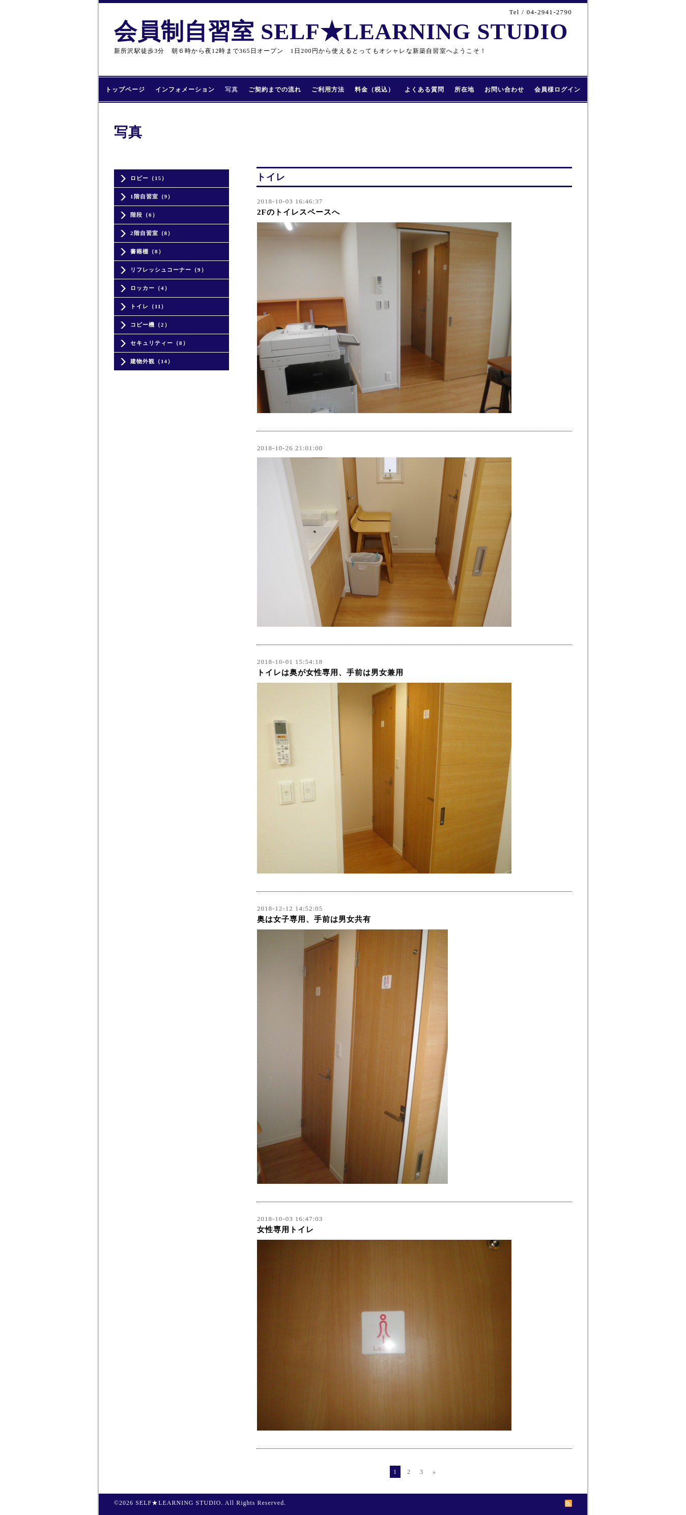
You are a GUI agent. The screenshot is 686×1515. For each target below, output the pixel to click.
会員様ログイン (557, 89)
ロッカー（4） (150, 288)
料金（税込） (374, 89)
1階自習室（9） (152, 196)
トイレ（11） (148, 306)
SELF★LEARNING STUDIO (178, 1502)
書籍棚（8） (147, 251)
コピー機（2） (150, 325)
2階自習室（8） (152, 233)
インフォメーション (185, 89)
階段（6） (144, 215)
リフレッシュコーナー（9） (168, 270)
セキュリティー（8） (159, 343)
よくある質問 (424, 89)
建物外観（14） (152, 361)
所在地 (464, 89)
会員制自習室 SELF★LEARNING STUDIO (341, 31)
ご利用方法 (328, 89)
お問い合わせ (504, 89)
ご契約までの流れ (274, 89)
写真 (231, 89)
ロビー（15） (148, 178)
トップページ (125, 89)
